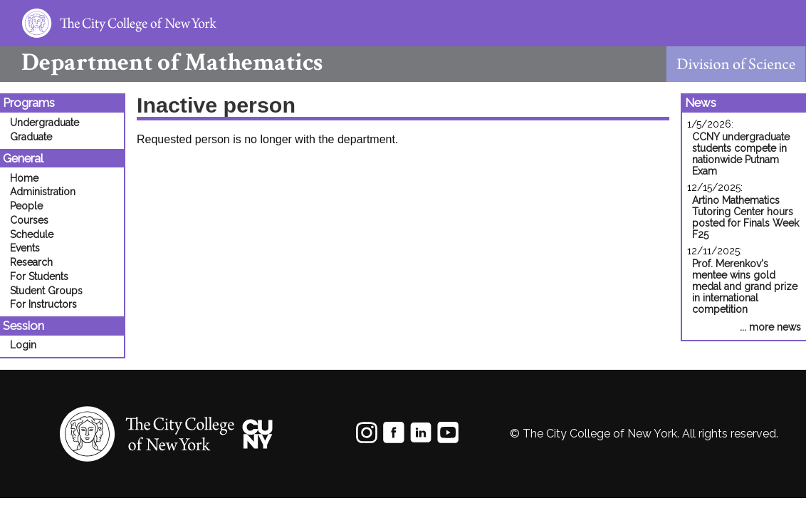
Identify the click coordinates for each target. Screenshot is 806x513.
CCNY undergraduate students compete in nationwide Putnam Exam (741, 154)
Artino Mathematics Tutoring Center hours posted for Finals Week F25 (745, 217)
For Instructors (43, 304)
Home (24, 178)
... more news (770, 327)
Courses (29, 220)
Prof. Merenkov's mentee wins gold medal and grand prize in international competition (744, 286)
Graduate (31, 136)
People (26, 206)
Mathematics (161, 62)
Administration (42, 191)
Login (23, 345)
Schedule (31, 234)
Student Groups (46, 290)
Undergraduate (44, 122)
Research (31, 262)
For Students (39, 276)
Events (25, 248)
